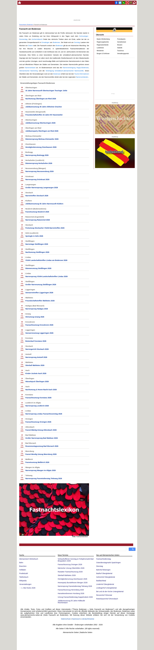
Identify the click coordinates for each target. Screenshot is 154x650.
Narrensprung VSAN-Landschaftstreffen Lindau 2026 (46, 276)
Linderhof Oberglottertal (105, 584)
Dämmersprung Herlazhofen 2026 (38, 163)
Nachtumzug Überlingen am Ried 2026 (40, 99)
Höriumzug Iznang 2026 (34, 317)
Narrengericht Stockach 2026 (37, 349)
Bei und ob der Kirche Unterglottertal (109, 591)
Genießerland (121, 42)
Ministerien (100, 51)
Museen (119, 45)
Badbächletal (101, 581)
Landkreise (100, 48)
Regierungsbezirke (103, 42)
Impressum (76, 619)
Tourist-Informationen (81, 74)
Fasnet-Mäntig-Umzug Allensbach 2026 (41, 430)
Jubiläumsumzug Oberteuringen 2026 (40, 123)
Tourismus (120, 51)
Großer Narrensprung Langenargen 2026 (41, 188)
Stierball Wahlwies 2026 (34, 365)
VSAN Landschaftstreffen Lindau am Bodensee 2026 (46, 260)
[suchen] (73, 549)
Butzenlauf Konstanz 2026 (35, 341)
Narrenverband (30, 68)
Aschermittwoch (37, 39)
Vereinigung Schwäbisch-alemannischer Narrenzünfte (64, 71)
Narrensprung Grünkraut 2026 (37, 179)
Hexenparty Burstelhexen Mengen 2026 (72, 583)
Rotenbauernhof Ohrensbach (107, 599)
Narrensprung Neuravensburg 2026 (39, 171)
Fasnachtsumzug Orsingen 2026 (38, 422)
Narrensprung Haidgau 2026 (36, 309)
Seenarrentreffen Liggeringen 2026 (39, 293)
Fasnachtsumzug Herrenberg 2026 (71, 590)
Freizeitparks (121, 39)
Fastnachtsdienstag (103, 559)
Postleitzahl (23, 573)
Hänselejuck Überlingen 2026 (37, 381)
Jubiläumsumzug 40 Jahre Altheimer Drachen (43, 107)
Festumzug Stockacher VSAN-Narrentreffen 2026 (44, 228)
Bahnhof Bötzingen (103, 570)
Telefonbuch (23, 577)
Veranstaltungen (25, 584)
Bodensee (30, 24)
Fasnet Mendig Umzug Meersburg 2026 (41, 454)
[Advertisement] (77, 13)
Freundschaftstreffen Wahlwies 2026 (40, 301)
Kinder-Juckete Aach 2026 (35, 373)
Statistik (119, 48)
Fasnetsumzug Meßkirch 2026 (37, 462)
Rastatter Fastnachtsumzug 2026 (70, 572)
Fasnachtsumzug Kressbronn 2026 (39, 325)
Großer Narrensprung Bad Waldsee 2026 (41, 438)
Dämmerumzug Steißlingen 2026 (38, 268)
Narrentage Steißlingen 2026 (36, 244)
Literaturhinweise (87, 619)
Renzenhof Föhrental (104, 595)
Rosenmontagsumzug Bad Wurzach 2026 (41, 446)
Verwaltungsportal (123, 53)
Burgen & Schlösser (103, 53)
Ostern (30, 45)
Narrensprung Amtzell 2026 (36, 357)
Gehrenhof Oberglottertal (105, 577)
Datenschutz (65, 619)
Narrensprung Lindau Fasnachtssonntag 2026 (43, 414)
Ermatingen (46, 42)
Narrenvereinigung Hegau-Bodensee (76, 68)
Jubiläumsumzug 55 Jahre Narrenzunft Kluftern (44, 204)
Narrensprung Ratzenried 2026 (37, 220)
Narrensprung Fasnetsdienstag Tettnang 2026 (43, 478)
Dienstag (99, 566)
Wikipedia (23, 581)
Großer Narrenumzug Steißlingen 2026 (40, 284)
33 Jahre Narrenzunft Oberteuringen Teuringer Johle (46, 91)
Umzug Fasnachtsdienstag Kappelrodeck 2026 (75, 597)
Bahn (21, 563)
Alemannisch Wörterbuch (28, 559)
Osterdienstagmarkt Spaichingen (108, 563)
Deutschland (22, 24)
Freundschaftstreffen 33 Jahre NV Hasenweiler (44, 115)
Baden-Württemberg (103, 39)
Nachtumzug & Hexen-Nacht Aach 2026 (41, 390)
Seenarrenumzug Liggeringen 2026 (39, 333)
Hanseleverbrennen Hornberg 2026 (71, 593)
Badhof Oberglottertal (104, 573)
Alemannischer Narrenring (28, 71)
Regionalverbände (102, 45)
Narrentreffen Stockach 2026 (36, 196)
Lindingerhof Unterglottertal (106, 588)
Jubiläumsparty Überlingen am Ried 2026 (41, 131)
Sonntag (77, 42)
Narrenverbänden (82, 77)
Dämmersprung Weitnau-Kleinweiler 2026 (41, 139)
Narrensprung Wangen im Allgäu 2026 (40, 470)
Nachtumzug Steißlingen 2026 (37, 252)
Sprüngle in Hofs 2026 (34, 236)
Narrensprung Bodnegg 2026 (36, 155)
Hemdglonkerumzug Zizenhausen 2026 (40, 147)
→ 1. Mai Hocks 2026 (27, 588)
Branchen (22, 566)
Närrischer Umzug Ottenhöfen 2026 (71, 568)
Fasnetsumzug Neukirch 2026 (37, 212)
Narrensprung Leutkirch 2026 (37, 406)
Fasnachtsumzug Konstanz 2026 (38, 398)
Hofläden (22, 570)
